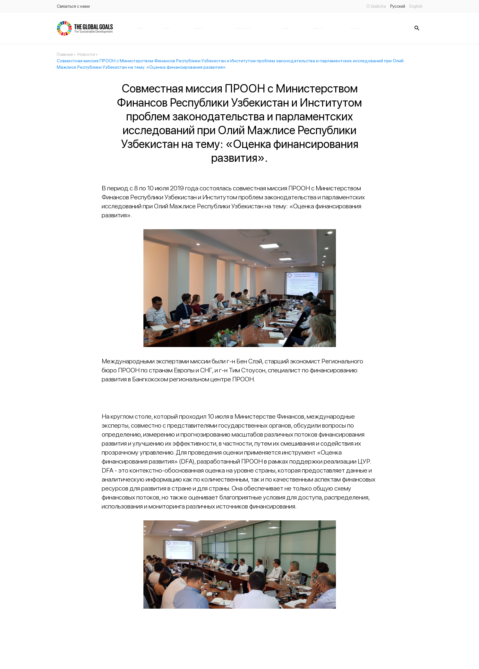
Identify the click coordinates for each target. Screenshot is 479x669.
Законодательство (242, 28)
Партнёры (284, 28)
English (416, 6)
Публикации (198, 28)
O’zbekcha (376, 6)
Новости (166, 28)
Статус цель (355, 28)
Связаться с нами (73, 6)
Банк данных (318, 28)
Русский (397, 6)
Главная (140, 28)
